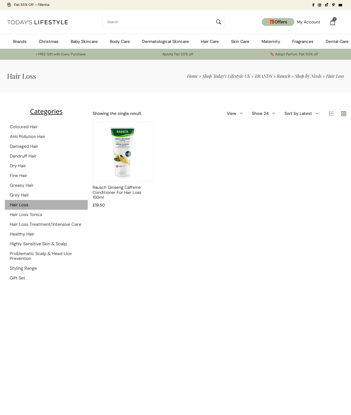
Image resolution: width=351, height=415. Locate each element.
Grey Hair (19, 195)
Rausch (283, 76)
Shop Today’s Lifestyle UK (226, 76)
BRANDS (263, 76)
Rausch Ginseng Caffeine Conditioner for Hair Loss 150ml (117, 192)
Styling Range (23, 268)
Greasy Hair (22, 185)
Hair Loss (19, 205)
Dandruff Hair (23, 156)
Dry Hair (18, 166)
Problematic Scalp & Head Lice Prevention (41, 256)
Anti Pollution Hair (27, 136)
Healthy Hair (22, 234)
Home (192, 76)
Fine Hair (18, 175)
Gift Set (17, 278)
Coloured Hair (24, 127)
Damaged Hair (24, 146)
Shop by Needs (308, 76)
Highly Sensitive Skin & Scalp (38, 244)
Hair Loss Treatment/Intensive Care (45, 224)
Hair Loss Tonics (26, 214)
